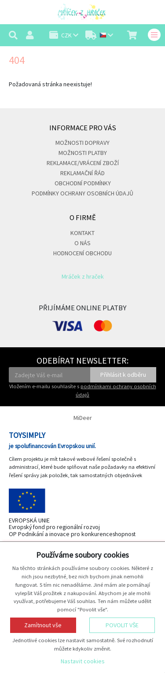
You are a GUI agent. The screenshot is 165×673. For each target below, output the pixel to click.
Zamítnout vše (43, 625)
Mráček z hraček (83, 276)
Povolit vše (122, 625)
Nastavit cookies (83, 661)
